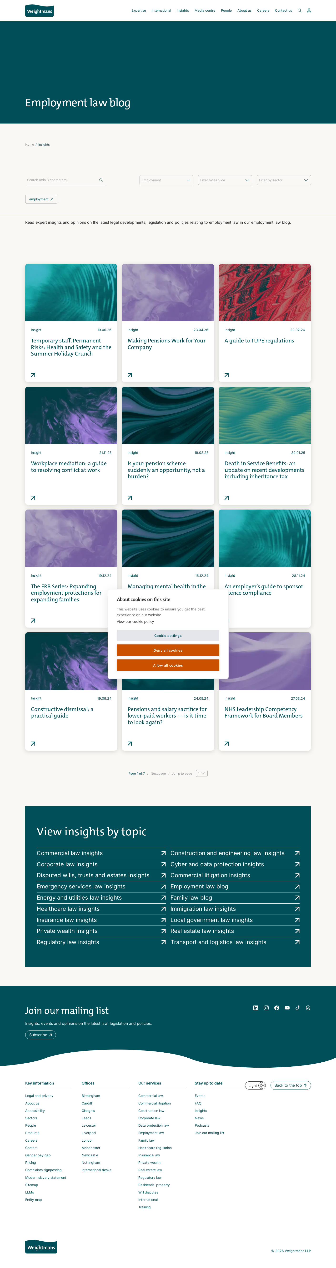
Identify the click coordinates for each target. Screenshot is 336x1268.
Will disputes (148, 1192)
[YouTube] (287, 1008)
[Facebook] (277, 1008)
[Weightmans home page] (41, 1246)
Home (29, 144)
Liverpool (89, 1133)
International (161, 10)
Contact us (283, 10)
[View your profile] (309, 10)
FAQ (198, 1103)
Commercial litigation (154, 1103)
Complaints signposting (43, 1170)
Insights (183, 10)
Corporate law (149, 1118)
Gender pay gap (38, 1155)
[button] (40, 1034)
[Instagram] (266, 1008)
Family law (146, 1140)
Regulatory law (149, 1177)
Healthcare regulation (155, 1148)
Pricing (30, 1162)
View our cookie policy (135, 621)
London (87, 1140)
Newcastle (90, 1155)
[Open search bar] (296, 10)
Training (144, 1207)
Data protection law (153, 1125)
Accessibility (35, 1111)
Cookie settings (168, 635)
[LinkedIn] (256, 1008)
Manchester (91, 1148)
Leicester (89, 1125)
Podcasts (202, 1125)
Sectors (31, 1118)
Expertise (138, 10)
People (226, 10)
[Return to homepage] (39, 10)
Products (32, 1133)
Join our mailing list (209, 1133)
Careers (263, 10)
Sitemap (31, 1185)
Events (200, 1096)
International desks (96, 1170)
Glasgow (88, 1111)
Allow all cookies (168, 665)
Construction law (151, 1111)
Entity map (33, 1200)
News (199, 1118)
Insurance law (149, 1155)
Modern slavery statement (45, 1177)
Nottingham (91, 1162)
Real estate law (150, 1170)
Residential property (154, 1185)
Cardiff (87, 1103)
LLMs (29, 1192)
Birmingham (91, 1096)
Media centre (205, 10)
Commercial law (150, 1096)
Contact (31, 1148)
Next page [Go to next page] (158, 773)
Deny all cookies (168, 650)
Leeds (86, 1118)
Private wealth (149, 1162)
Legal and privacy (39, 1096)
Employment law (151, 1133)
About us (244, 10)
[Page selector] (202, 773)
